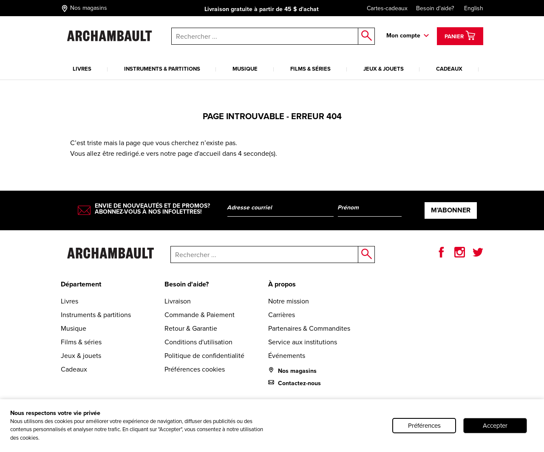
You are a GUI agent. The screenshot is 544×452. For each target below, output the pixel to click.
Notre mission (288, 301)
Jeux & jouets (383, 69)
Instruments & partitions (162, 69)
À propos (282, 284)
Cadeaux (449, 69)
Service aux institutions (302, 342)
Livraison (177, 301)
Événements (286, 355)
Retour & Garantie (190, 328)
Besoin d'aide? (435, 8)
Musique (245, 69)
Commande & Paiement (199, 315)
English (473, 8)
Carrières (281, 315)
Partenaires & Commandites (309, 328)
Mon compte (403, 35)
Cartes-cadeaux (383, 8)
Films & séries (310, 69)
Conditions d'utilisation (198, 342)
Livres (82, 69)
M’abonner (450, 210)
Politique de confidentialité (204, 355)
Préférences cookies (194, 369)
